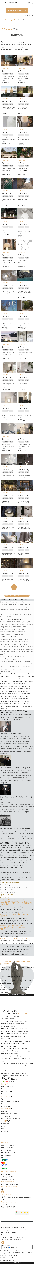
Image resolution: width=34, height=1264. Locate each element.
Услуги (3, 1104)
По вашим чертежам (8, 1094)
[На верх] (2, 1242)
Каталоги (22, 20)
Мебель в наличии (7, 1086)
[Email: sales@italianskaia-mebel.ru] (22, 3)
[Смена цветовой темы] (25, 3)
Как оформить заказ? (17, 995)
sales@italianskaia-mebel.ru (24, 943)
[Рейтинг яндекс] (8, 1213)
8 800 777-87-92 (6, 1174)
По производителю (7, 1091)
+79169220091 (19, 952)
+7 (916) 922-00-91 (7, 1179)
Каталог (2, 3)
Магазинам (5, 1111)
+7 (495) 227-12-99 (7, 1177)
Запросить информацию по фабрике (17, 596)
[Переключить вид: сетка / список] (2, 15)
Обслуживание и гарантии (10, 1101)
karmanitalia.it (4, 897)
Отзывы (3, 1126)
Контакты (4, 1131)
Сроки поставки (6, 1099)
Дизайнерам (5, 1116)
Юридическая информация (10, 1119)
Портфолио (5, 1124)
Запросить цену (7, 286)
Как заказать (5, 1106)
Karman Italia (5, 73)
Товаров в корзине (17, 1263)
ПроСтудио (16, 1250)
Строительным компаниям (10, 1114)
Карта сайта (5, 1235)
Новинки (4, 1089)
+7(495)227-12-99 (6, 943)
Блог (2, 1129)
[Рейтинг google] (22, 1215)
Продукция (8, 20)
